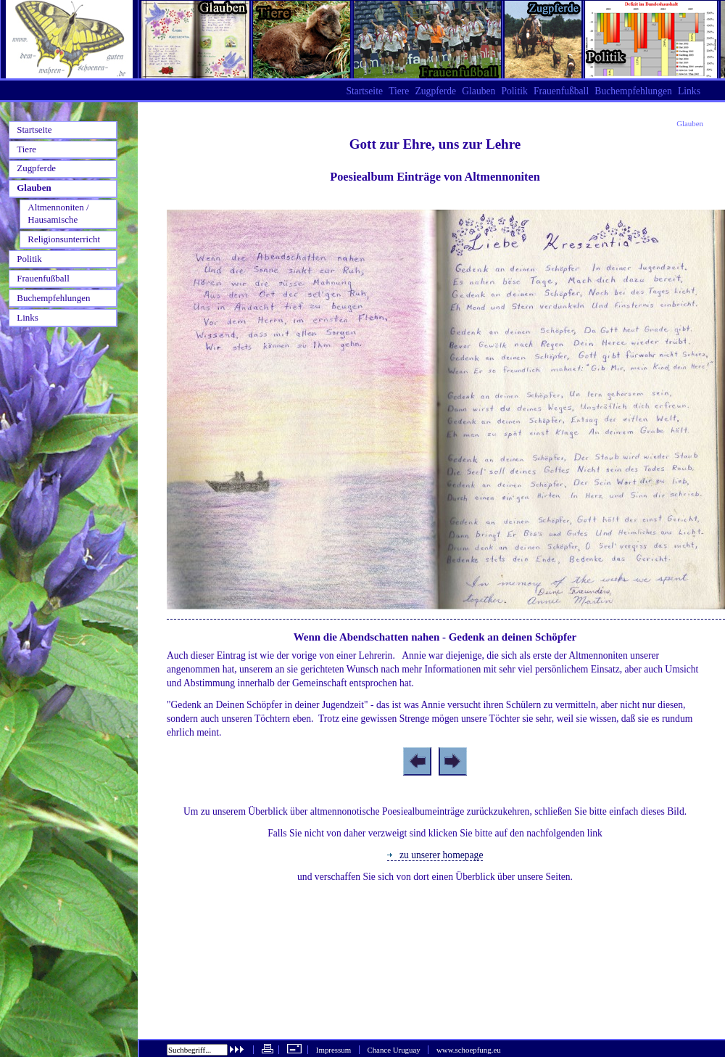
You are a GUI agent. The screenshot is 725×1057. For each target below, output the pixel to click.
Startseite (364, 91)
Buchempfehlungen (632, 91)
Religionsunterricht (64, 239)
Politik (514, 91)
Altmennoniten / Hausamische (58, 213)
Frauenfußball (561, 91)
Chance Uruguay (393, 1049)
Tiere (399, 91)
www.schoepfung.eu (468, 1049)
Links (689, 91)
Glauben (689, 123)
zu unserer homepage (435, 855)
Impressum (333, 1049)
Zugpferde (435, 91)
